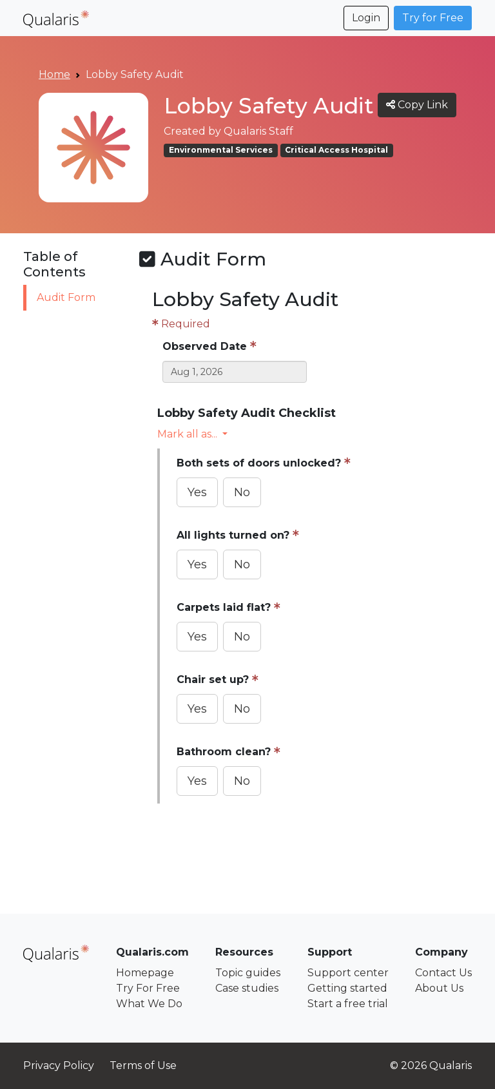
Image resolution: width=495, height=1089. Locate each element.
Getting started (347, 988)
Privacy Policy (58, 1065)
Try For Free (148, 988)
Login (366, 18)
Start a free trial (347, 1003)
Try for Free (432, 18)
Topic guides (247, 973)
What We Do (149, 1003)
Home (54, 74)
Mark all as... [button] (188, 434)
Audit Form (66, 297)
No (242, 492)
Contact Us (443, 973)
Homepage (145, 973)
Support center (348, 973)
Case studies (246, 988)
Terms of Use (143, 1065)
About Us (439, 988)
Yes (197, 492)
